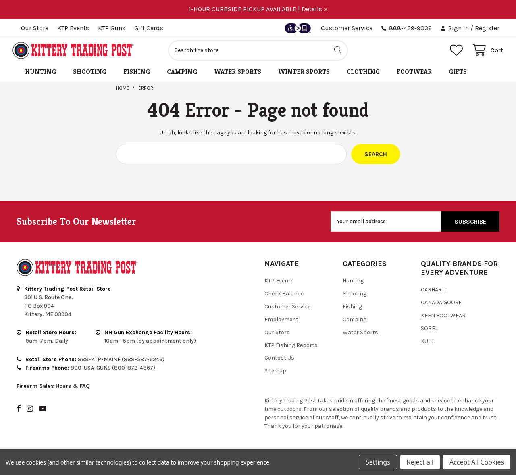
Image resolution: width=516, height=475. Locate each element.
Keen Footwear (443, 319)
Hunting (40, 76)
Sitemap (275, 375)
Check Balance (284, 297)
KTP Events (73, 28)
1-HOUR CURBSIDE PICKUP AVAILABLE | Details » (258, 9)
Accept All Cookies (476, 462)
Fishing (136, 76)
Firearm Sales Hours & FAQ (53, 390)
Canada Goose (441, 306)
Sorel (429, 332)
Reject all (420, 462)
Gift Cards (148, 28)
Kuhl (428, 345)
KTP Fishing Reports (291, 349)
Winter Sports (304, 76)
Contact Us (279, 362)
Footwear (414, 76)
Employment (281, 323)
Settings (378, 462)
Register (487, 28)
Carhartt (434, 293)
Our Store (34, 28)
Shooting (89, 76)
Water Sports (237, 76)
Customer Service (346, 28)
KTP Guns (111, 28)
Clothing (363, 76)
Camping (182, 76)
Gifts (458, 76)
